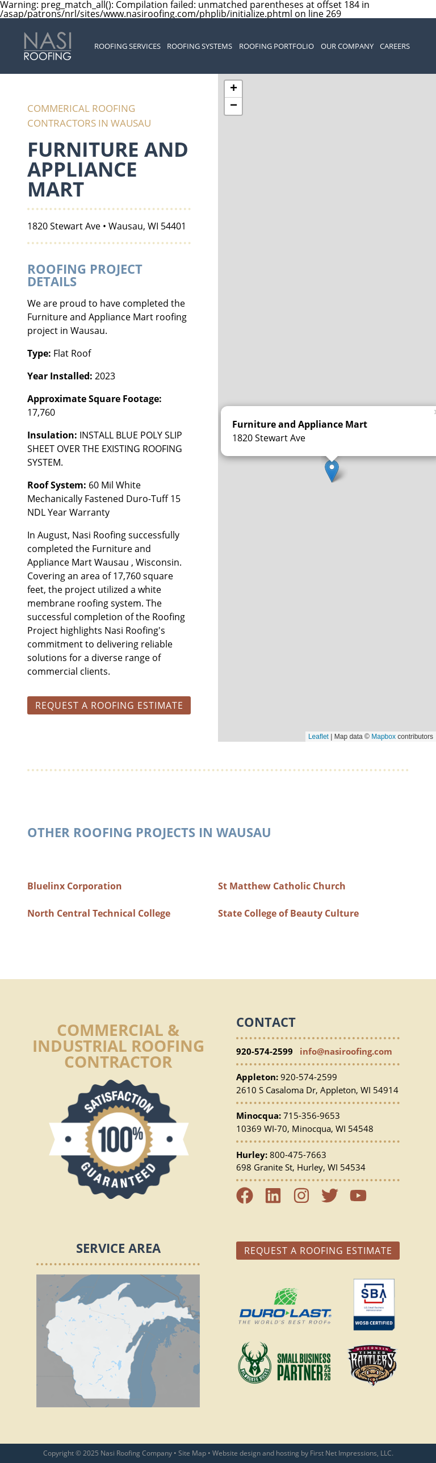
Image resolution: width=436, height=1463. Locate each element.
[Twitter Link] (334, 1200)
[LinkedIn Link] (278, 1200)
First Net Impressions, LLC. (351, 1453)
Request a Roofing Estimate (318, 1250)
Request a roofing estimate (109, 705)
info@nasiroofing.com (346, 1051)
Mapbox (383, 737)
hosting (287, 1453)
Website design (236, 1453)
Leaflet (318, 737)
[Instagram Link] (306, 1200)
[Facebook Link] (249, 1200)
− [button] (233, 106)
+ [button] (233, 89)
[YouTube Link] (363, 1200)
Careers (395, 46)
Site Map (192, 1453)
